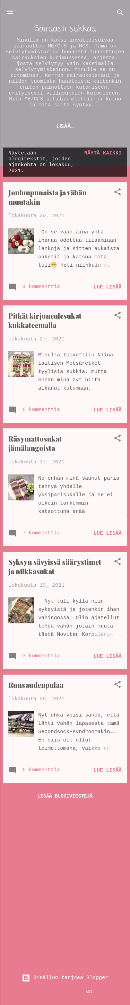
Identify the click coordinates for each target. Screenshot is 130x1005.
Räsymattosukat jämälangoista (35, 443)
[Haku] (120, 14)
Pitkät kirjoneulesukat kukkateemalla (44, 320)
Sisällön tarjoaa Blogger (65, 978)
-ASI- (89, 992)
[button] (117, 193)
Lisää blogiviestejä (65, 796)
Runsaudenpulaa (35, 685)
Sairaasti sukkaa (65, 29)
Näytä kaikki (103, 153)
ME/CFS (49, 126)
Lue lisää (108, 287)
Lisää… (81, 126)
